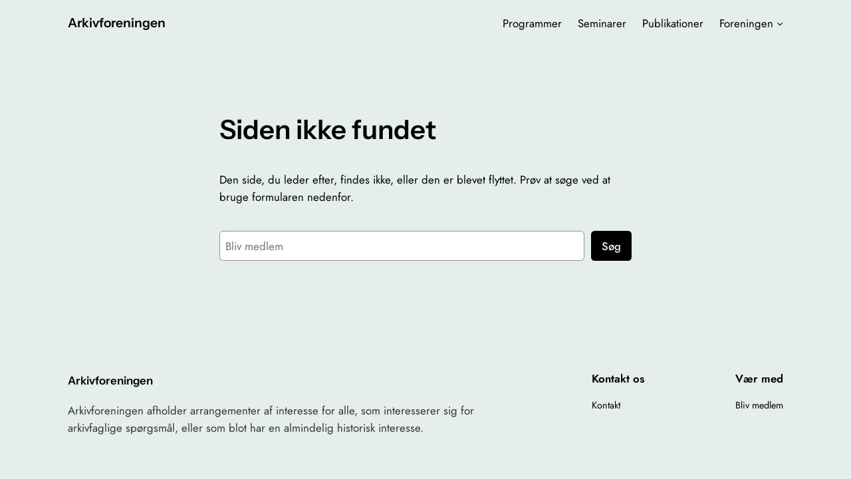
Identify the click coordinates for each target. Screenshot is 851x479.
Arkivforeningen (117, 23)
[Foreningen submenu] (780, 23)
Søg (611, 246)
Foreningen (746, 23)
